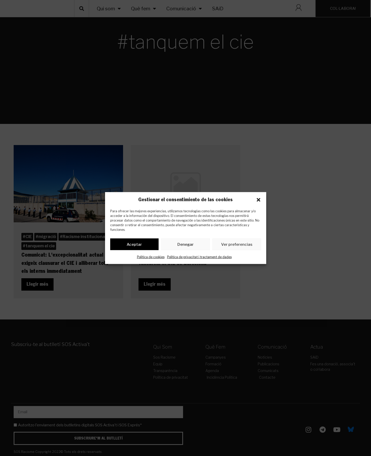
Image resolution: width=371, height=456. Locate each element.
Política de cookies (151, 258)
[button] (258, 199)
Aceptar (134, 245)
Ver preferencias (236, 245)
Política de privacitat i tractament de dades (199, 258)
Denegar (185, 245)
